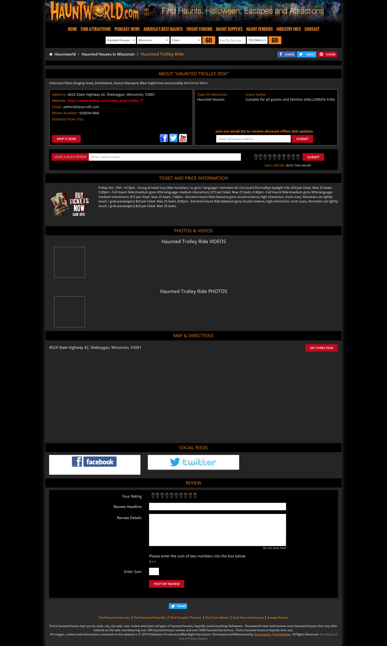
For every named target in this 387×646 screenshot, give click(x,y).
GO (209, 40)
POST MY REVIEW (166, 584)
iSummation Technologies (272, 634)
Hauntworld (62, 54)
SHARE (289, 54)
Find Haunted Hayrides (150, 617)
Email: (57, 106)
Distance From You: (68, 119)
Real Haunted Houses (248, 617)
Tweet (181, 606)
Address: (59, 94)
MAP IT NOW (66, 139)
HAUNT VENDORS (259, 29)
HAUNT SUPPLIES (229, 29)
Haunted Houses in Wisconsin (108, 54)
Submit (313, 157)
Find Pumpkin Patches (185, 617)
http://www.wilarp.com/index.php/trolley (105, 100)
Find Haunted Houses (114, 617)
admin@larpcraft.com (81, 106)
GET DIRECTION (321, 348)
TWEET (310, 54)
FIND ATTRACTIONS (96, 29)
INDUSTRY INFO (288, 29)
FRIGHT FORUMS (199, 29)
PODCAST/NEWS (127, 29)
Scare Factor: (256, 94)
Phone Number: (65, 113)
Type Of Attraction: (212, 94)
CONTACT (312, 29)
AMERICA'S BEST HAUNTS (163, 29)
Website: (59, 100)
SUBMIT (302, 139)
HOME (72, 29)
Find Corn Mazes (217, 617)
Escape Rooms (278, 617)
